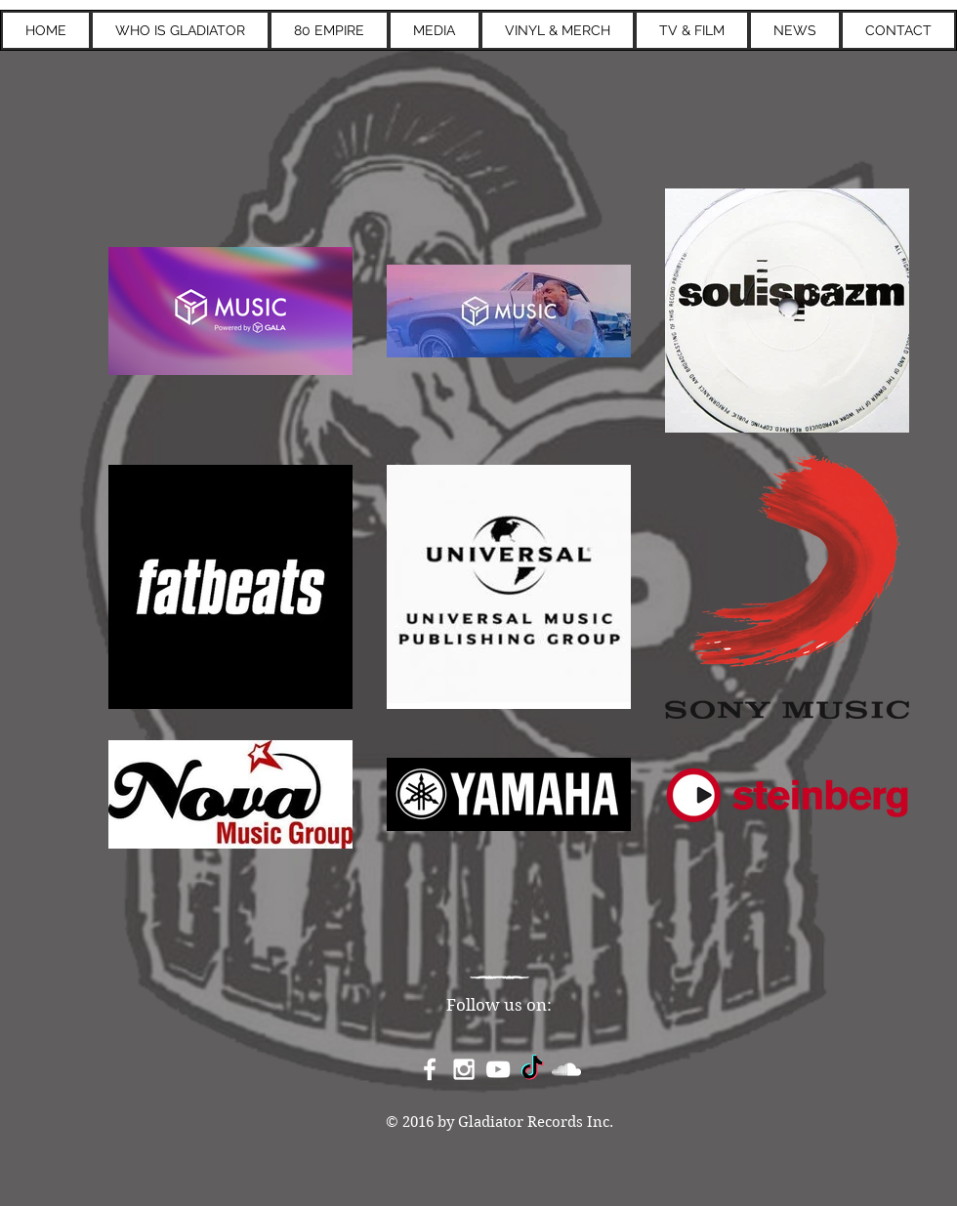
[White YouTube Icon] (498, 1069)
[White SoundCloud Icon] (566, 1069)
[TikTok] (532, 1069)
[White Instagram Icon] (463, 1069)
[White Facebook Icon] (429, 1069)
